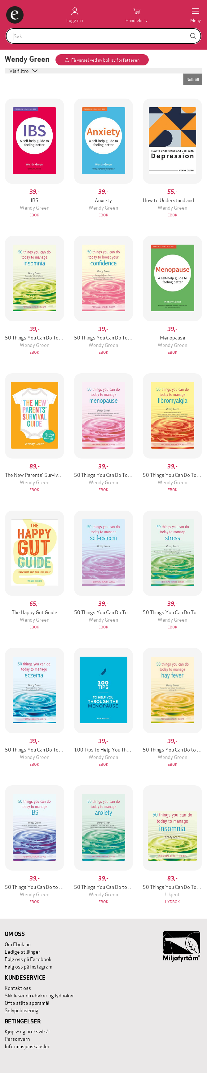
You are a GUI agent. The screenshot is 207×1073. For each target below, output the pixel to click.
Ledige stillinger (22, 951)
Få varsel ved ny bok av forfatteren (105, 59)
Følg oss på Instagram (28, 966)
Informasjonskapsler (27, 1045)
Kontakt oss (18, 987)
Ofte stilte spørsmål (27, 1002)
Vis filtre (19, 70)
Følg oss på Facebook (28, 958)
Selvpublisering (21, 1009)
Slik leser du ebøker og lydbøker (39, 995)
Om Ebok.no (18, 943)
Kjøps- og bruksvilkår (27, 1031)
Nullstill (193, 79)
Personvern (17, 1038)
